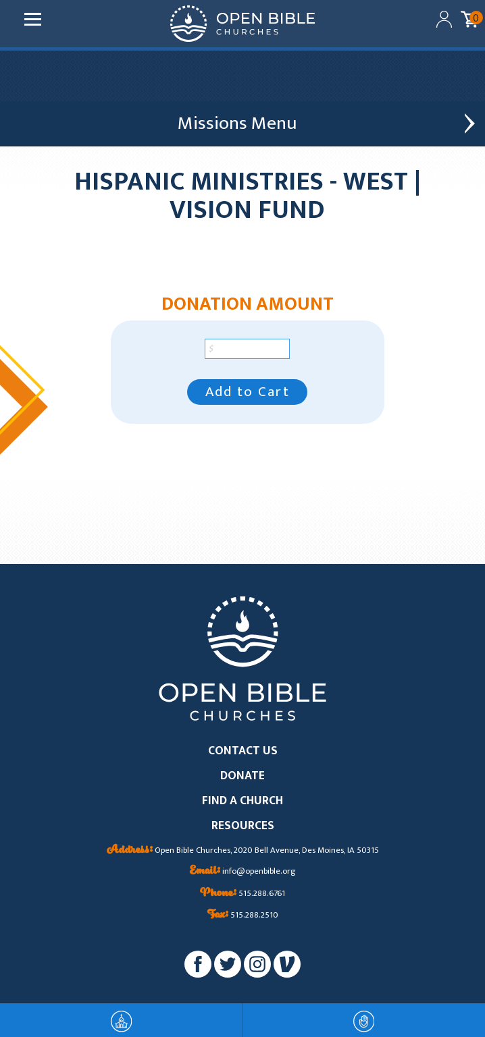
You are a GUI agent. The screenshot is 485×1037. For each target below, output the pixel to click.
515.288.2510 (242, 915)
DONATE (242, 776)
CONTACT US (243, 751)
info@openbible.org (243, 871)
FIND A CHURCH (242, 801)
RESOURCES (242, 826)
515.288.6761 (242, 894)
